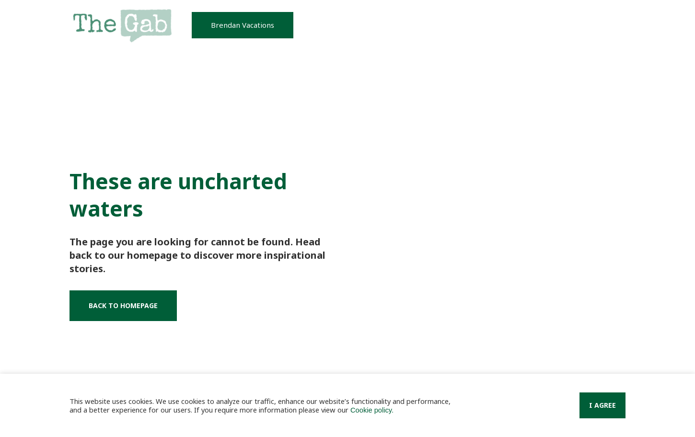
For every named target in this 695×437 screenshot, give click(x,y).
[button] (242, 25)
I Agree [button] (602, 405)
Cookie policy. (372, 410)
